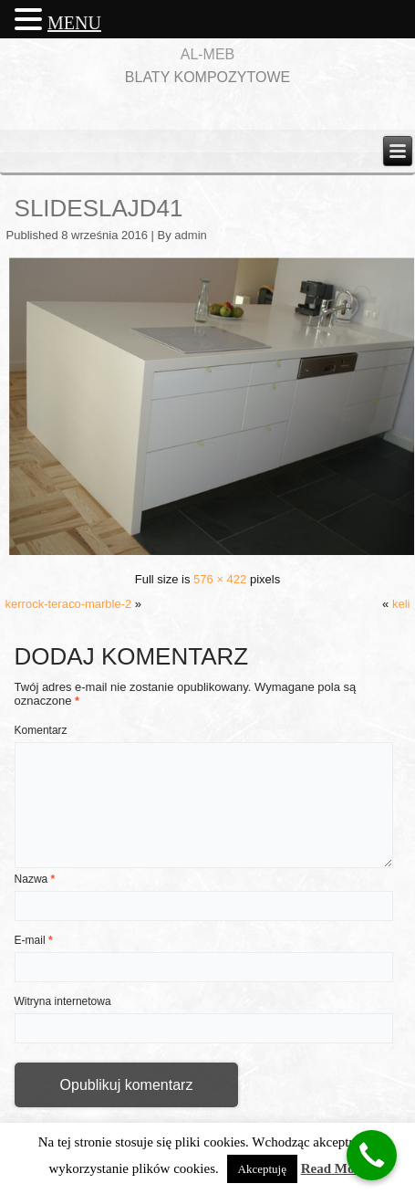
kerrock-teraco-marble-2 (68, 604)
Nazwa (35, 879)
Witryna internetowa (63, 1001)
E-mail (34, 940)
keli (401, 604)
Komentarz (41, 730)
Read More (334, 1168)
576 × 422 (219, 579)
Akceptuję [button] (262, 1169)
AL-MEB (208, 54)
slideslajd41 (99, 208)
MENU (74, 23)
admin (190, 235)
